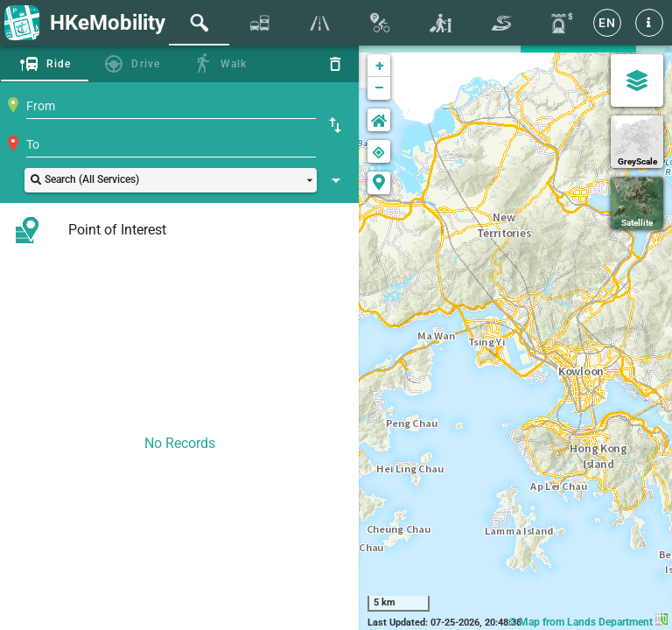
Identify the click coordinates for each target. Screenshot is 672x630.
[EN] (607, 23)
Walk (234, 64)
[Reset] (335, 64)
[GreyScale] (637, 142)
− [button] (379, 88)
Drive (145, 64)
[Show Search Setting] (336, 180)
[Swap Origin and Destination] (335, 125)
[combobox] (171, 106)
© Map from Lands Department (588, 622)
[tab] (199, 23)
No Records (179, 443)
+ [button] (379, 65)
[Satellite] (637, 203)
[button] (649, 23)
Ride (59, 64)
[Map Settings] (637, 80)
